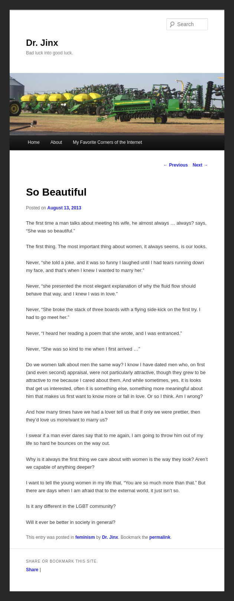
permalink (159, 537)
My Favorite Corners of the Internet (107, 142)
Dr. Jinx (42, 43)
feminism (85, 537)
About (56, 142)
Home (34, 142)
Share (32, 569)
